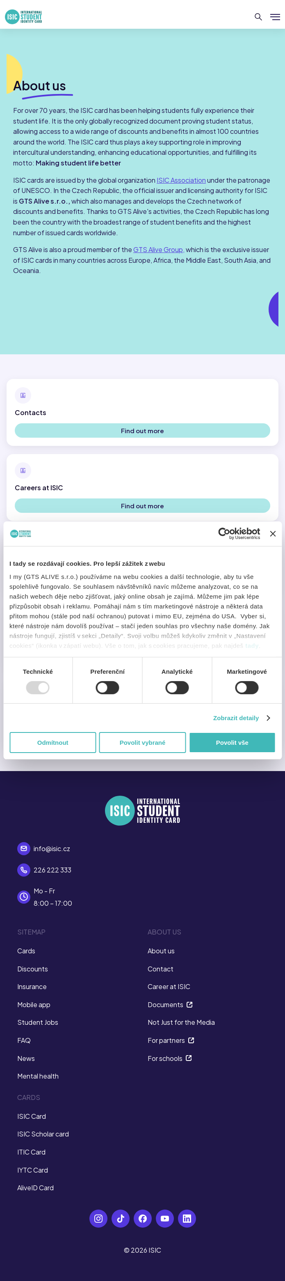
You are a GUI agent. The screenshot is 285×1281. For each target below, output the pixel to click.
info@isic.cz (52, 848)
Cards (26, 950)
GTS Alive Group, (159, 249)
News (26, 1058)
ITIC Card (31, 1152)
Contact (160, 968)
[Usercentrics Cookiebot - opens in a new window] (224, 534)
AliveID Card (35, 1187)
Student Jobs (37, 1022)
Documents (170, 1004)
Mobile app (33, 1004)
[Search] (258, 17)
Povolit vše (232, 742)
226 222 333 (52, 869)
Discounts (32, 968)
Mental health (38, 1076)
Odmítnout (52, 742)
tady (252, 645)
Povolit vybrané (143, 742)
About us (161, 950)
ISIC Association (181, 180)
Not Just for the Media (181, 1022)
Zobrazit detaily (236, 717)
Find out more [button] (142, 430)
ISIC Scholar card (43, 1133)
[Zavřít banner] (273, 534)
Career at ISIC (169, 986)
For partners (171, 1040)
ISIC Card (31, 1116)
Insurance (32, 986)
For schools (170, 1058)
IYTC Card (32, 1170)
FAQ (24, 1040)
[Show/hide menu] (275, 17)
